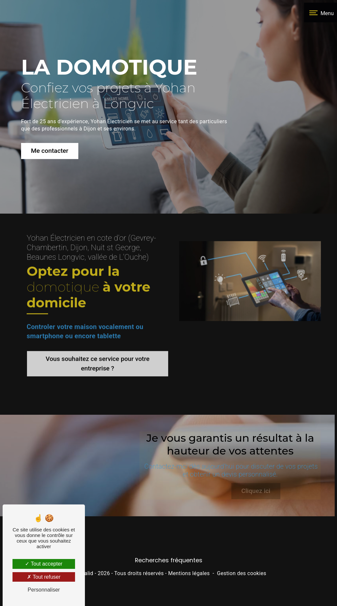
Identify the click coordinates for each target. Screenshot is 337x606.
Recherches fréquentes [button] (168, 578)
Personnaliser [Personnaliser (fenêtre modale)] (44, 590)
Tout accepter (43, 564)
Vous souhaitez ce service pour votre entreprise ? (98, 352)
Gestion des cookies (241, 592)
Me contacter (49, 149)
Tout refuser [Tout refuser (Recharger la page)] (44, 577)
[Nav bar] (320, 12)
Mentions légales (189, 592)
